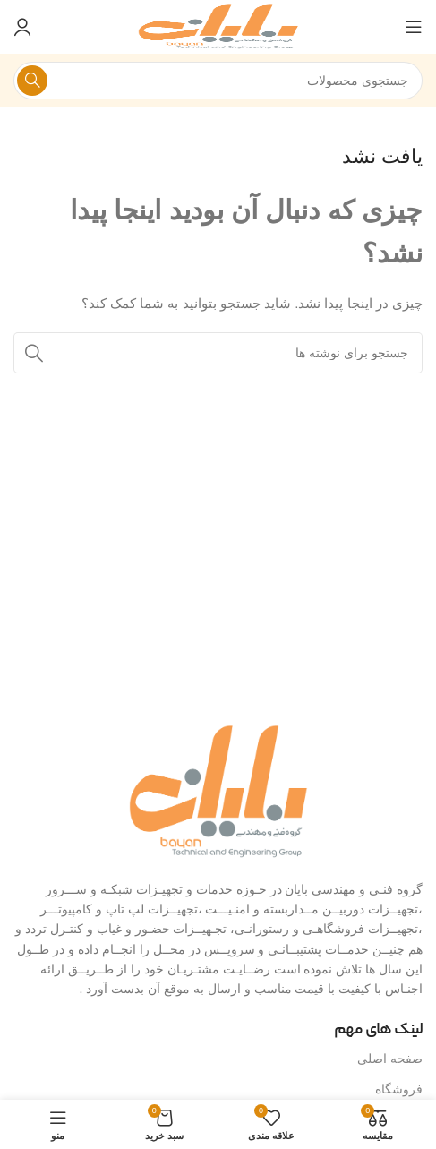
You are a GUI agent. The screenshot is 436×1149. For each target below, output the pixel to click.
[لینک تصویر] (218, 789)
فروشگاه (399, 1089)
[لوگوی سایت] (218, 25)
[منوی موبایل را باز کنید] (414, 27)
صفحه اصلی (390, 1058)
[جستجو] (218, 80)
